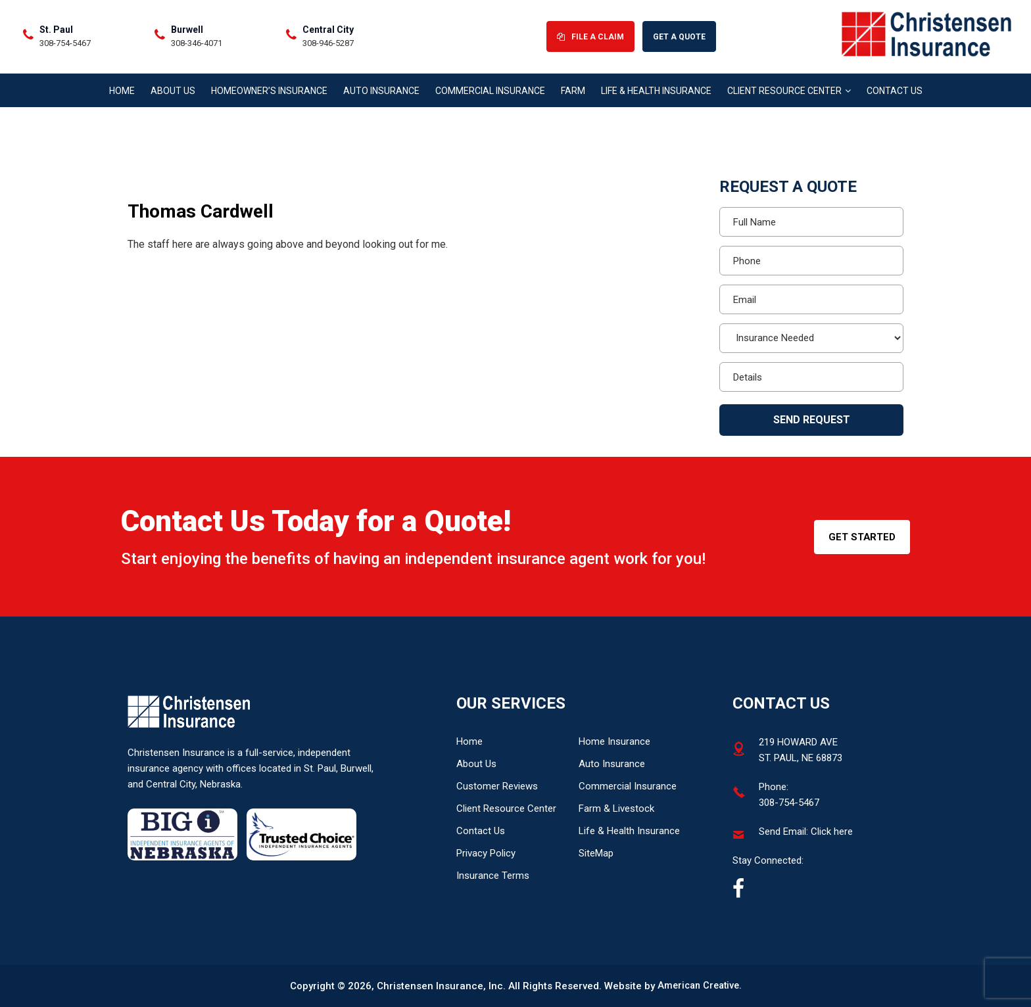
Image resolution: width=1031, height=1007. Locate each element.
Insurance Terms (492, 875)
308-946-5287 (647, 52)
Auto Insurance (612, 764)
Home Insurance (614, 741)
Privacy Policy (486, 853)
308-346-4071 (515, 52)
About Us (476, 764)
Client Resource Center (506, 808)
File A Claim (891, 45)
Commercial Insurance (628, 786)
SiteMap (596, 853)
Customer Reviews (497, 786)
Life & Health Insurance (629, 831)
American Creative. (699, 986)
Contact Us (480, 831)
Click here (832, 831)
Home (469, 741)
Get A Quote (974, 45)
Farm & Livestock (616, 808)
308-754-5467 (384, 52)
